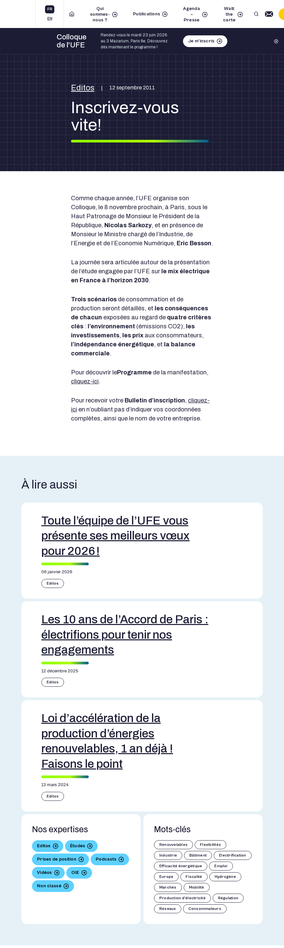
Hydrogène (225, 877)
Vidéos (44, 872)
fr (49, 9)
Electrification (232, 855)
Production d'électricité (182, 898)
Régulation (228, 898)
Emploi (220, 866)
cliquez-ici (85, 381)
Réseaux (167, 909)
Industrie (168, 855)
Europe (166, 877)
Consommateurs (204, 909)
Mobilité (196, 887)
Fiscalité (194, 877)
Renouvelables (173, 845)
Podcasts (106, 859)
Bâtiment (198, 855)
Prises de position (56, 859)
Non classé (49, 886)
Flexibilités (210, 845)
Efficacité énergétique (180, 866)
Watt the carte (229, 14)
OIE (75, 872)
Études (77, 846)
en (49, 18)
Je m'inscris (201, 41)
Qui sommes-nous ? (100, 14)
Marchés (168, 887)
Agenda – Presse (191, 14)
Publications (146, 14)
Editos (82, 87)
